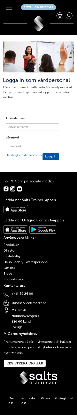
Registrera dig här (25, 363)
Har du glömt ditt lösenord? (24, 155)
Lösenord (12, 137)
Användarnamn (16, 118)
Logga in (50, 156)
